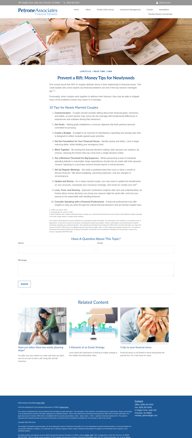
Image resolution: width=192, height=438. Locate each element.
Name (21, 243)
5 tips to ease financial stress (136, 347)
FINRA (87, 435)
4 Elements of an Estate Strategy (87, 347)
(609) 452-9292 (71, 3)
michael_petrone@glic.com (146, 415)
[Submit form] (24, 284)
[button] (76, 9)
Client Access (163, 3)
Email (100, 243)
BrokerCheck (64, 407)
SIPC (91, 435)
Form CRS (40, 403)
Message (22, 260)
